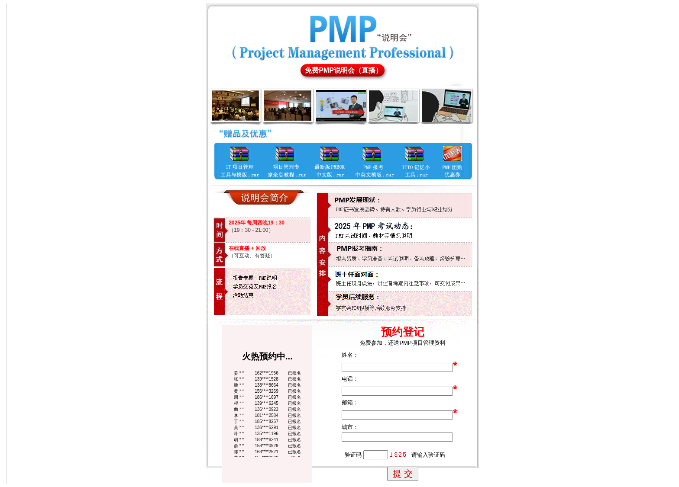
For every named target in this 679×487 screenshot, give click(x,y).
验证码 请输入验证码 (393, 455)
